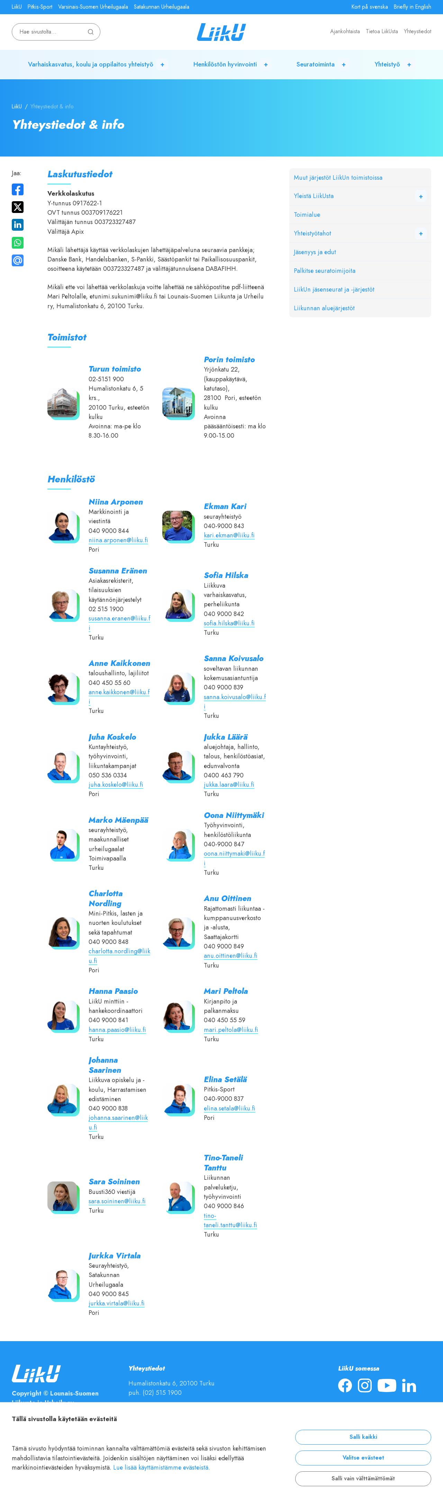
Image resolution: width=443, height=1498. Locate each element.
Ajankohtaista (345, 31)
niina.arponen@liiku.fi (118, 540)
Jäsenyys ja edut (315, 252)
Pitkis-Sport (40, 7)
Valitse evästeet (363, 1458)
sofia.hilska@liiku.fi (229, 623)
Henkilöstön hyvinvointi (225, 64)
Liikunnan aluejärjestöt (324, 308)
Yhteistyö (387, 64)
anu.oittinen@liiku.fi (230, 955)
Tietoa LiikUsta (382, 31)
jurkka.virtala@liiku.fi (117, 1303)
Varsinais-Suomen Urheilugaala (93, 7)
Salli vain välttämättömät (363, 1478)
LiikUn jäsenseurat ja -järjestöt (334, 289)
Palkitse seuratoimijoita (324, 270)
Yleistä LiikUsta (314, 195)
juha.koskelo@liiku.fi (116, 784)
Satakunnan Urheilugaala (161, 7)
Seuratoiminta (316, 64)
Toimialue (307, 214)
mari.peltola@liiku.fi (231, 1029)
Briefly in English (412, 7)
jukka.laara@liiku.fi (229, 784)
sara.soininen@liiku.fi (117, 1201)
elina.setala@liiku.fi (229, 1108)
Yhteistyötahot (312, 233)
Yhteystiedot (417, 31)
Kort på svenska (370, 7)
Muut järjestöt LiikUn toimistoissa (338, 177)
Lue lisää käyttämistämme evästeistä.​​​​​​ (161, 1467)
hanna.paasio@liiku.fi (117, 1029)
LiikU (17, 7)
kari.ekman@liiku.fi (229, 535)
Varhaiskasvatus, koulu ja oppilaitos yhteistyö (90, 64)
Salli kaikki (363, 1437)
